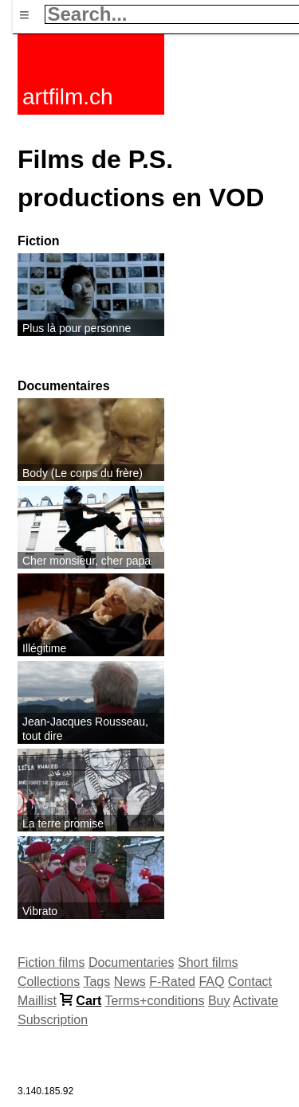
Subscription (53, 1020)
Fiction (38, 241)
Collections (49, 981)
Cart (88, 1000)
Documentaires (64, 386)
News (130, 981)
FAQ (211, 981)
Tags (96, 981)
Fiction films (51, 962)
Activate (255, 1000)
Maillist (37, 1000)
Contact (250, 981)
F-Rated (172, 981)
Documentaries (132, 962)
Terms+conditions (155, 1000)
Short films (208, 962)
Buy (219, 1000)
